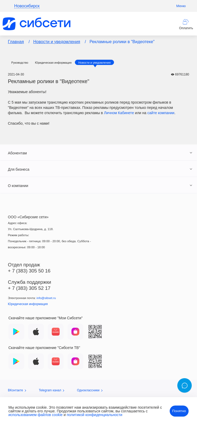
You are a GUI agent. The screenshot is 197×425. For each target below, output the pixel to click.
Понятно (179, 411)
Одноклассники (89, 390)
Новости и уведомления (56, 41)
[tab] (98, 153)
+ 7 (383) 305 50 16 (29, 271)
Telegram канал (51, 390)
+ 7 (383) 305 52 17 (29, 288)
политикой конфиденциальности (94, 415)
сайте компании (160, 113)
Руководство (19, 62)
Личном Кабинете (119, 113)
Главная (16, 41)
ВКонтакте (17, 390)
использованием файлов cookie (35, 415)
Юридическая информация (53, 62)
